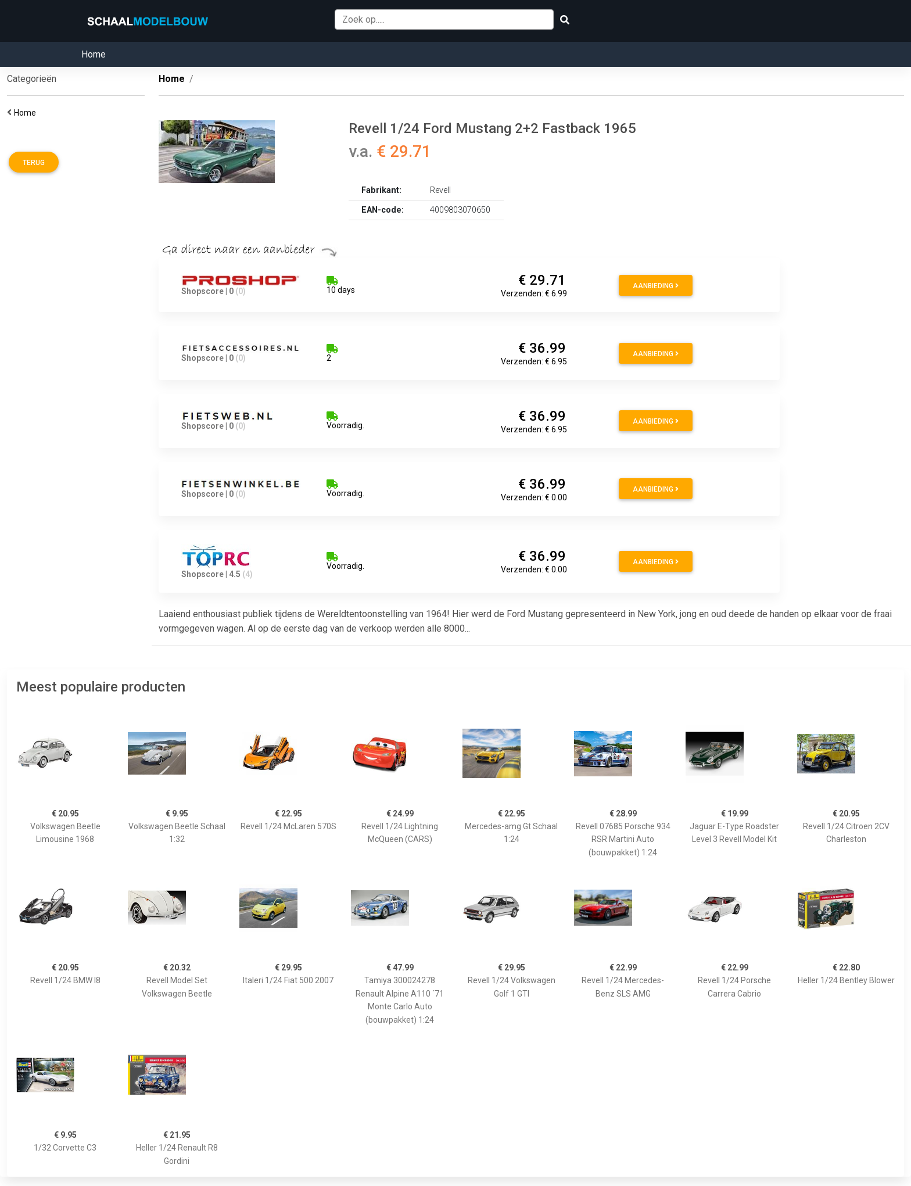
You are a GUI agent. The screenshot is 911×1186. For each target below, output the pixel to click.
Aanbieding (656, 286)
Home (93, 54)
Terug (34, 163)
